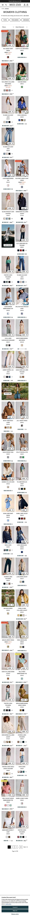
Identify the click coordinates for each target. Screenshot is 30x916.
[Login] (24, 4)
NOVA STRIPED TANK (8, 452)
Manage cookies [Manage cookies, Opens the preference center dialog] (15, 914)
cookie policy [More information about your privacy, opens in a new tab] (8, 904)
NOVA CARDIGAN (22, 115)
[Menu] (3, 5)
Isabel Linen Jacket (22, 513)
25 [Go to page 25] (21, 847)
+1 (11, 90)
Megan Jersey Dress (8, 640)
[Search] (6, 5)
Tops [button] (5, 20)
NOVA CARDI (8, 545)
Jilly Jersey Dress (22, 420)
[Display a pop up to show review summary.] (13, 61)
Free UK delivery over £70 (15, 1)
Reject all (15, 910)
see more (26, 15)
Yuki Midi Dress (22, 82)
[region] (15, 905)
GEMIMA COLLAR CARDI (8, 482)
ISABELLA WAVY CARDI (22, 798)
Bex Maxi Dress (8, 608)
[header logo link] (15, 5)
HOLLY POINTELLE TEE (22, 452)
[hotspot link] (21, 143)
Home (3, 8)
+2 (12, 218)
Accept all (15, 907)
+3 (12, 122)
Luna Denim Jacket (22, 576)
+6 (12, 583)
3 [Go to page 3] (16, 847)
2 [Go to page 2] (12, 847)
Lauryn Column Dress (21, 48)
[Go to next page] (24, 847)
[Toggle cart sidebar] (27, 5)
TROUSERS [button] (15, 20)
